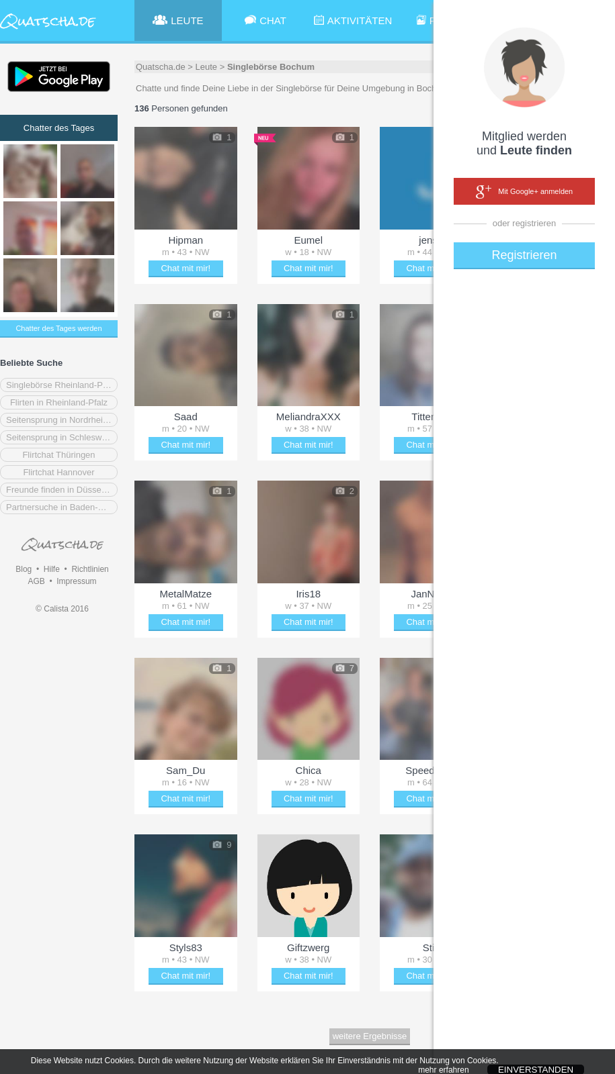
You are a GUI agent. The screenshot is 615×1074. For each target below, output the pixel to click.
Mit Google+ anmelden (524, 192)
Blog (23, 569)
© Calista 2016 (62, 609)
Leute (207, 67)
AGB (36, 581)
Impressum (76, 581)
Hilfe (52, 569)
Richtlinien (89, 569)
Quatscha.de (161, 67)
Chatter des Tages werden (58, 328)
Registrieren (524, 255)
